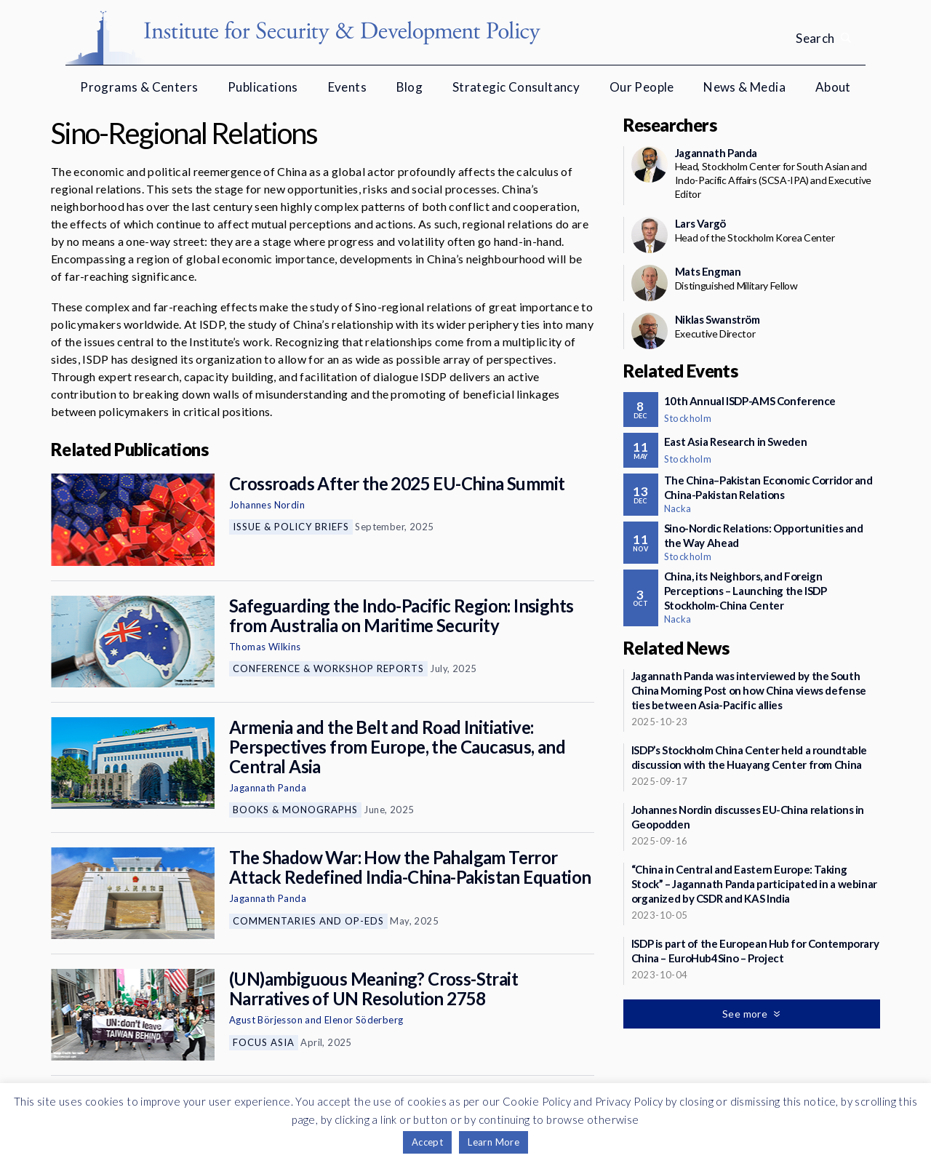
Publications (263, 87)
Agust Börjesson (266, 1020)
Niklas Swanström (717, 319)
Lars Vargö (700, 223)
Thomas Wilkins (265, 646)
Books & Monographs (295, 809)
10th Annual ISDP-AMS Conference (750, 400)
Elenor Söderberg (363, 1020)
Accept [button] (427, 1142)
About (833, 87)
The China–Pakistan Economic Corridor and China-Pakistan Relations (768, 487)
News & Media (744, 87)
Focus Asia (264, 1042)
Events (347, 87)
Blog (409, 87)
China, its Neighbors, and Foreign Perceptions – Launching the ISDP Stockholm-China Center (745, 591)
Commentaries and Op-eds (308, 921)
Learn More (493, 1142)
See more (746, 1013)
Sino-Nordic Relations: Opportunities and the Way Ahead (763, 535)
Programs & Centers (139, 87)
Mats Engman (708, 271)
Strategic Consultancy (516, 87)
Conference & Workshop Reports (328, 668)
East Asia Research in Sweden (735, 441)
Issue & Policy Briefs (291, 526)
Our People (642, 87)
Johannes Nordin (267, 505)
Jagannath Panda (267, 788)
